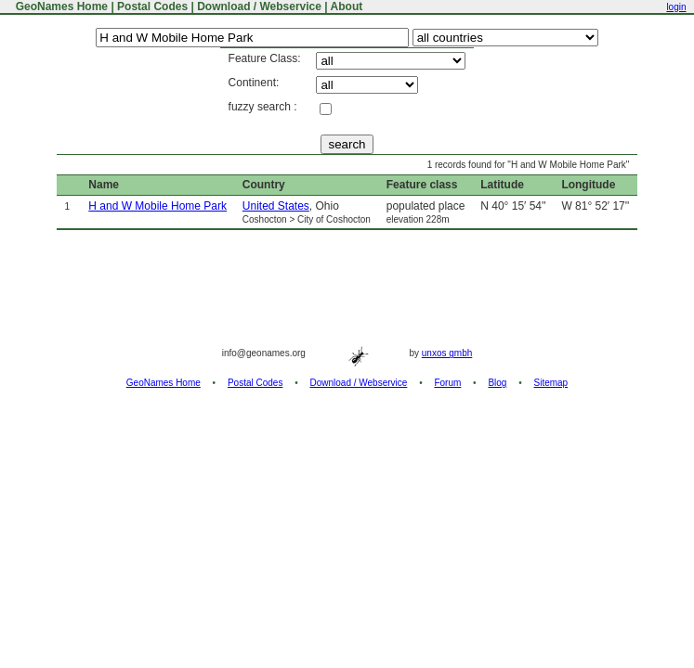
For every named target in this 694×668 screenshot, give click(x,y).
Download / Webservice (259, 6)
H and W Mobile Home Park (157, 205)
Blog (497, 383)
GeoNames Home (60, 6)
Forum (447, 383)
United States (275, 205)
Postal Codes (152, 6)
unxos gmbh (447, 353)
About (347, 6)
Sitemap (551, 383)
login (676, 7)
